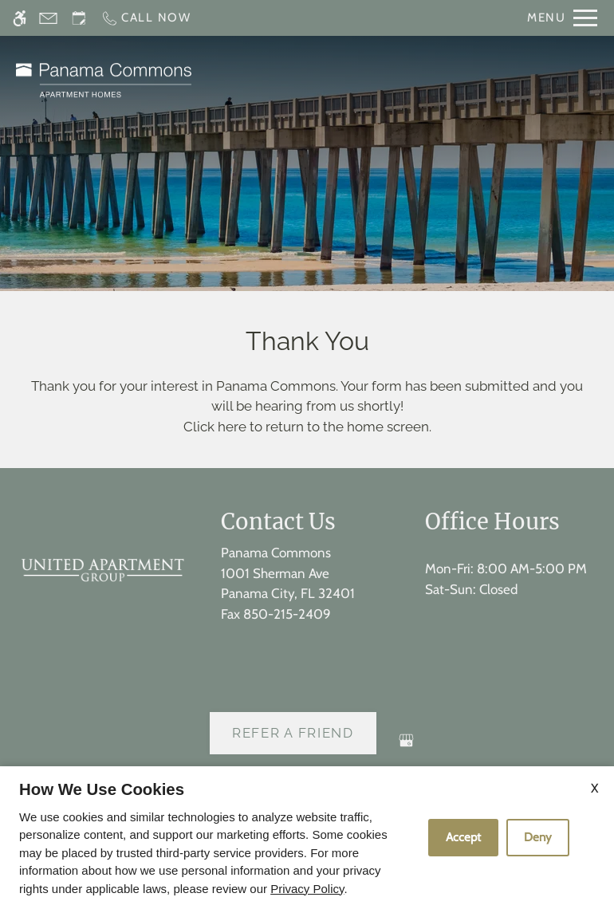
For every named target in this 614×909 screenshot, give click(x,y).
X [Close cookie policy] (594, 788)
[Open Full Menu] (562, 18)
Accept (463, 837)
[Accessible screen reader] (19, 18)
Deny (538, 837)
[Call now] (146, 18)
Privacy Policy (307, 888)
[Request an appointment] (79, 18)
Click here (214, 427)
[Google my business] (406, 747)
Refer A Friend (293, 733)
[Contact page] (48, 18)
